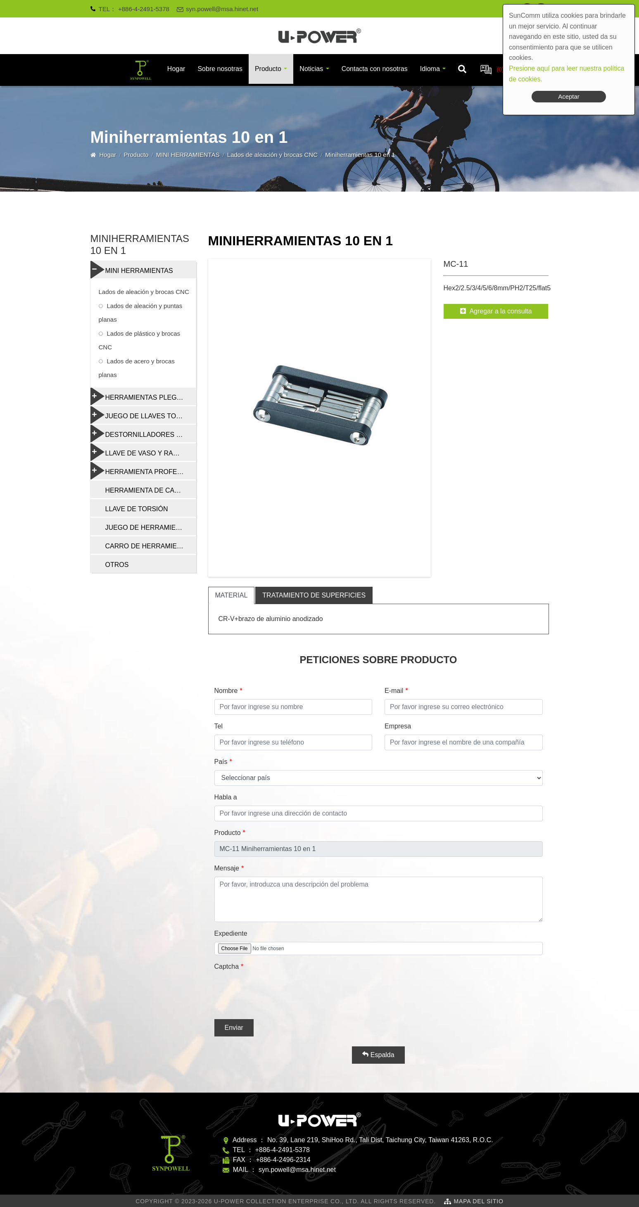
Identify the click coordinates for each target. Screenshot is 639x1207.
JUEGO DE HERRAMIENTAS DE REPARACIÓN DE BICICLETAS (150, 527)
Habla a (225, 797)
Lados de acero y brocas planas (137, 368)
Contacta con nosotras (375, 68)
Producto (268, 68)
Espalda (378, 1054)
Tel (218, 726)
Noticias (311, 68)
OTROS (117, 564)
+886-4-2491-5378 (143, 8)
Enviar (234, 1027)
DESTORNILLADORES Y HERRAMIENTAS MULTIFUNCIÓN (143, 433)
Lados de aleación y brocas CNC (272, 154)
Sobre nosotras (219, 68)
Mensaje (226, 868)
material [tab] (231, 595)
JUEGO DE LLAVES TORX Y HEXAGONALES (143, 415)
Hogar (176, 68)
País (221, 761)
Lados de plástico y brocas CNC (140, 340)
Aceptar (569, 96)
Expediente (230, 933)
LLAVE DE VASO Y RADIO (137, 452)
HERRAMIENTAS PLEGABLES (143, 396)
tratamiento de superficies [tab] (314, 595)
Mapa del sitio (479, 1201)
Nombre (226, 690)
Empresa (398, 726)
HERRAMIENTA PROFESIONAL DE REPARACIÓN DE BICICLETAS (143, 470)
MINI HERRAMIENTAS (188, 154)
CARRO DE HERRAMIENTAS (149, 546)
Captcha (226, 966)
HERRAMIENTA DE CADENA (149, 490)
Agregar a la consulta (496, 311)
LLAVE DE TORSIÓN (136, 508)
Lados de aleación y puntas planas (141, 312)
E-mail (394, 690)
